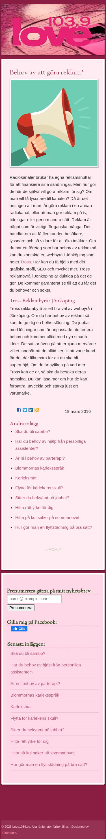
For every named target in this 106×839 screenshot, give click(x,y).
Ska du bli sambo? (32, 431)
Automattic (8, 832)
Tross (25, 261)
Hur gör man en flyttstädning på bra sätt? (53, 527)
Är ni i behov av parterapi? (40, 458)
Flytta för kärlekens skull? (39, 487)
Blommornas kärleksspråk (39, 468)
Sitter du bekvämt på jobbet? (42, 497)
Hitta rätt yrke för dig (34, 507)
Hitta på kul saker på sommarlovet (47, 517)
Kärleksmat (25, 477)
